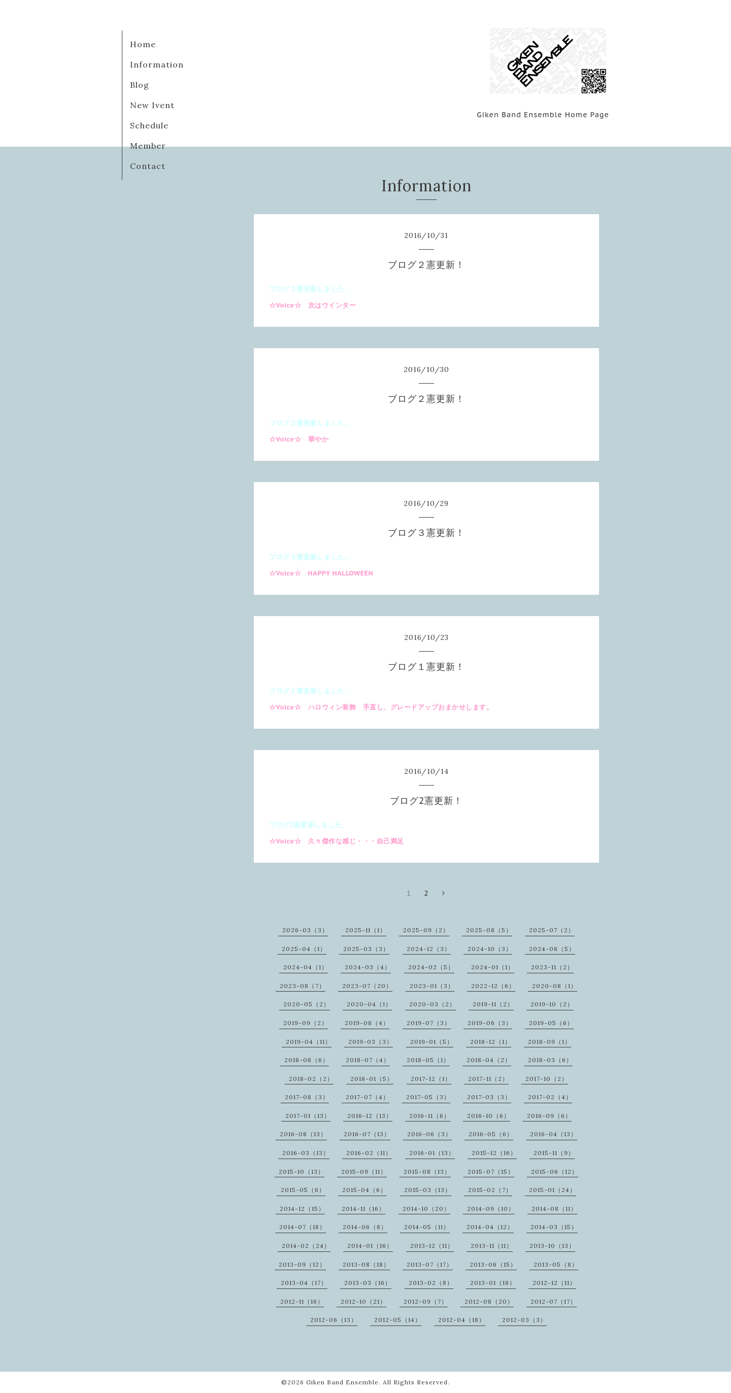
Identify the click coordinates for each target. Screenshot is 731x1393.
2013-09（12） (302, 1264)
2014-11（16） (363, 1208)
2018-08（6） (306, 1060)
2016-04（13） (553, 1134)
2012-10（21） (363, 1301)
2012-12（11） (554, 1282)
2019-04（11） (308, 1041)
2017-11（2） (488, 1078)
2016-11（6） (429, 1115)
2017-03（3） (489, 1097)
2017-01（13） (307, 1115)
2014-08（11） (554, 1208)
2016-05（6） (491, 1134)
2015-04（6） (364, 1190)
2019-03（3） (370, 1041)
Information (157, 64)
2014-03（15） (554, 1227)
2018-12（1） (490, 1041)
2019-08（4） (367, 1023)
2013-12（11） (432, 1245)
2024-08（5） (552, 949)
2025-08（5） (489, 930)
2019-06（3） (490, 1023)
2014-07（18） (302, 1227)
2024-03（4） (368, 967)
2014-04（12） (490, 1227)
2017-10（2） (546, 1078)
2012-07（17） (553, 1301)
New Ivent (152, 105)
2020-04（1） (369, 1004)
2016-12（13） (369, 1115)
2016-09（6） (549, 1115)
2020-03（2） (432, 1004)
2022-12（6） (493, 986)
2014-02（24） (306, 1245)
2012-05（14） (397, 1319)
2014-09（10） (491, 1208)
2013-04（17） (304, 1282)
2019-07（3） (429, 1023)
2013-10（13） (552, 1245)
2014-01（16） (370, 1245)
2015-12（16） (494, 1153)
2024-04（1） (305, 967)
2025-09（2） (426, 930)
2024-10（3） (490, 949)
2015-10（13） (301, 1171)
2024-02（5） (431, 967)
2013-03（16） (367, 1282)
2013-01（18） (493, 1282)
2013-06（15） (493, 1264)
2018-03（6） (550, 1060)
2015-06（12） (554, 1171)
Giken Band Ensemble (342, 1382)
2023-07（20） (367, 986)
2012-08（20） (489, 1301)
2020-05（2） (306, 1004)
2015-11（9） (554, 1153)
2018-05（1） (428, 1060)
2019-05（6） (551, 1023)
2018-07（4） (368, 1060)
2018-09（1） (549, 1041)
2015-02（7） (490, 1190)
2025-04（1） (304, 949)
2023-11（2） (552, 967)
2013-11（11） (492, 1245)
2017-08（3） (307, 1097)
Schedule (149, 125)
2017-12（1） (431, 1078)
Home (143, 44)
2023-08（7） (302, 986)
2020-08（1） (554, 986)
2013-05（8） (556, 1264)
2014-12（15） (302, 1208)
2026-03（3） (305, 930)
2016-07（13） (367, 1134)
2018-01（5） (371, 1078)
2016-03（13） (305, 1153)
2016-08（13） (303, 1134)
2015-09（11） (364, 1171)
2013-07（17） (430, 1264)
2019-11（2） (493, 1004)
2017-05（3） (428, 1097)
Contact (147, 166)
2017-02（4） (550, 1097)
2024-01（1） (492, 967)
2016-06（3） (429, 1134)
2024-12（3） (429, 949)
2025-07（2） (552, 930)
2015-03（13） (427, 1190)
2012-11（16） (302, 1301)
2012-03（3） (524, 1319)
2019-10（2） (552, 1004)
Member (148, 146)
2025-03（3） (366, 949)
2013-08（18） (366, 1264)
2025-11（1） (365, 930)
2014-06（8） (365, 1227)
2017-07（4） (367, 1097)
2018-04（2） (489, 1060)
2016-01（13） (432, 1153)
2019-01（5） (431, 1041)
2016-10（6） (488, 1115)
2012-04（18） (461, 1319)
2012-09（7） (426, 1301)
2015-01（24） (552, 1190)
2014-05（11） (427, 1227)
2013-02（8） (431, 1282)
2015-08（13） (427, 1171)
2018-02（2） (311, 1078)
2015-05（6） (303, 1190)
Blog (139, 85)
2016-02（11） (369, 1153)
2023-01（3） (432, 986)
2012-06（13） (333, 1319)
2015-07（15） (491, 1171)
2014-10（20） (426, 1208)
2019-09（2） (305, 1023)
